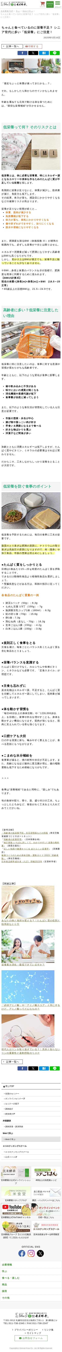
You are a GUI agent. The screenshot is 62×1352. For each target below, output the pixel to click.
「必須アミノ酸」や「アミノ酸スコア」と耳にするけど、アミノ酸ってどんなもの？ (30, 1005)
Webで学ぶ (27, 11)
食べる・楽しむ (11, 1278)
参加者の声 (10, 1114)
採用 (4, 1291)
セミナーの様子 (12, 1104)
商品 (4, 1284)
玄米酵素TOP (7, 11)
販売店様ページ (50, 5)
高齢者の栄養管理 (12, 839)
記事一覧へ (12, 46)
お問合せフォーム (32, 1338)
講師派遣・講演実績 (14, 1127)
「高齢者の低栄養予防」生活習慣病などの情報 (24, 833)
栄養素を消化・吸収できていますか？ (27, 963)
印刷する (33, 46)
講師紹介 (9, 1109)
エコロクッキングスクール (17, 1152)
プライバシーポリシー (26, 1330)
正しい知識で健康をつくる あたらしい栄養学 (26, 849)
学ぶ (18, 11)
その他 (6, 1297)
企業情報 (7, 1264)
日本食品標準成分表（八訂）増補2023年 (21, 861)
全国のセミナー (12, 1094)
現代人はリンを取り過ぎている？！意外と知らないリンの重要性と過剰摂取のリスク (30, 1049)
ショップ (42, 4)
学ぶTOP (9, 1086)
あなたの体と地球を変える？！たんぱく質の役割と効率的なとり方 (30, 920)
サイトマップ (34, 1333)
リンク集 (49, 1330)
